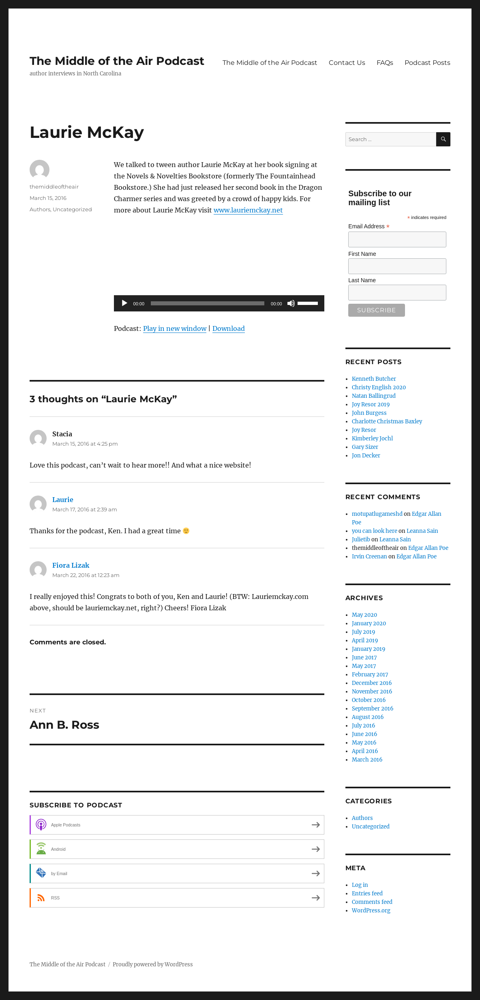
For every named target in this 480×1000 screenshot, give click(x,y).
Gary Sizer (365, 447)
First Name (362, 254)
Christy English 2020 (379, 387)
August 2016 (368, 717)
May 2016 (364, 742)
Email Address (369, 226)
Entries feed (367, 893)
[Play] (124, 303)
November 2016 (372, 691)
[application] (219, 303)
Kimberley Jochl (372, 438)
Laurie (62, 500)
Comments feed (372, 902)
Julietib (361, 539)
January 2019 (369, 649)
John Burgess (369, 413)
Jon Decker (366, 455)
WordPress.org (371, 910)
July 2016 (363, 725)
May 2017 (364, 666)
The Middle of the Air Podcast (117, 61)
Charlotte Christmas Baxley (387, 421)
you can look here (374, 531)
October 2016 (369, 700)
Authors (40, 209)
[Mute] (291, 303)
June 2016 (364, 734)
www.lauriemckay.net (248, 210)
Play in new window (174, 328)
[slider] (207, 303)
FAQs (385, 63)
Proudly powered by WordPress (153, 964)
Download (228, 328)
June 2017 (364, 657)
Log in (360, 885)
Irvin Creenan (369, 556)
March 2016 (367, 759)
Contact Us (347, 63)
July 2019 (363, 632)
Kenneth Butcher (374, 379)
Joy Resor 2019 (371, 404)
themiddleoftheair (54, 186)
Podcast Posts (427, 63)
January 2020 (369, 623)
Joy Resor (364, 430)
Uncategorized (72, 209)
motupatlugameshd (377, 514)
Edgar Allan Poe (428, 548)
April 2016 (365, 751)
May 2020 (364, 615)
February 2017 (370, 674)
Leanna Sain (422, 531)
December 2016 (372, 683)
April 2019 (365, 640)
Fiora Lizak (70, 565)
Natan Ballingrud (374, 396)
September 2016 (373, 708)
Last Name (362, 280)
